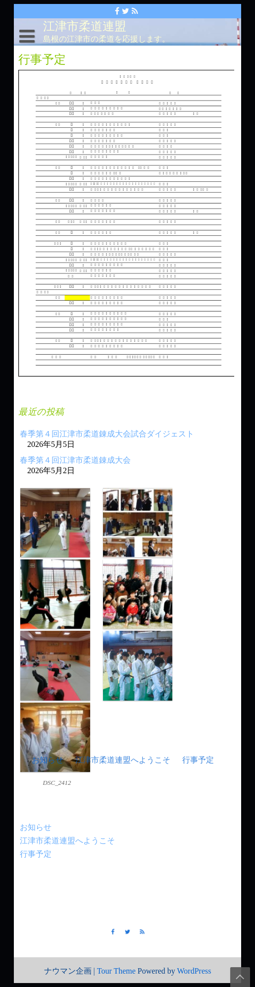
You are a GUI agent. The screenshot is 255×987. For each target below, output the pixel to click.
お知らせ (36, 826)
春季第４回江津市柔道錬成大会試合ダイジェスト (107, 435)
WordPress (194, 971)
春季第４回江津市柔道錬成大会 (75, 461)
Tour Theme (116, 971)
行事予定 (36, 852)
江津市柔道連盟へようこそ (67, 839)
